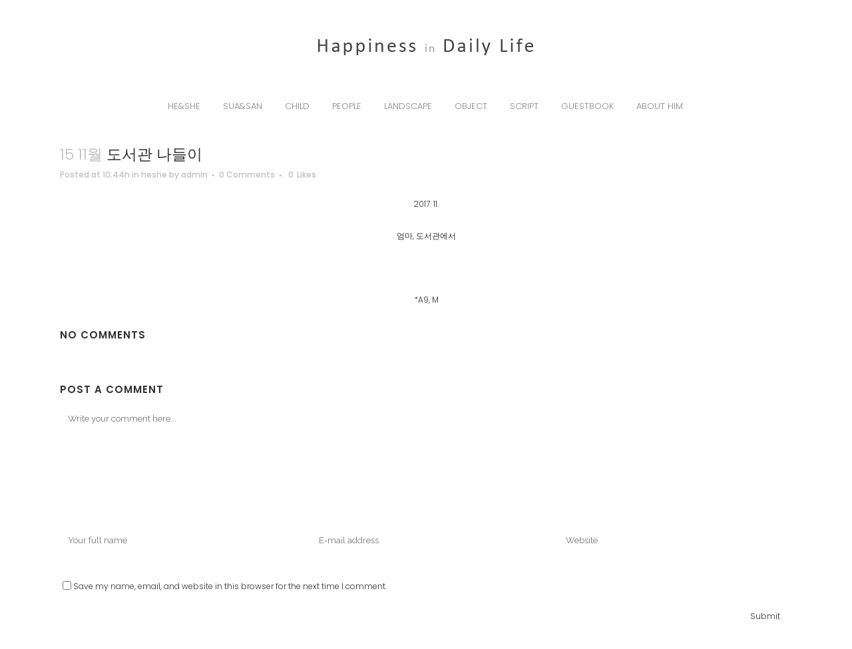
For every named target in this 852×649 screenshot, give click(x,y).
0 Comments (247, 174)
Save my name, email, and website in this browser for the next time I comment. (230, 586)
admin (194, 174)
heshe (154, 174)
